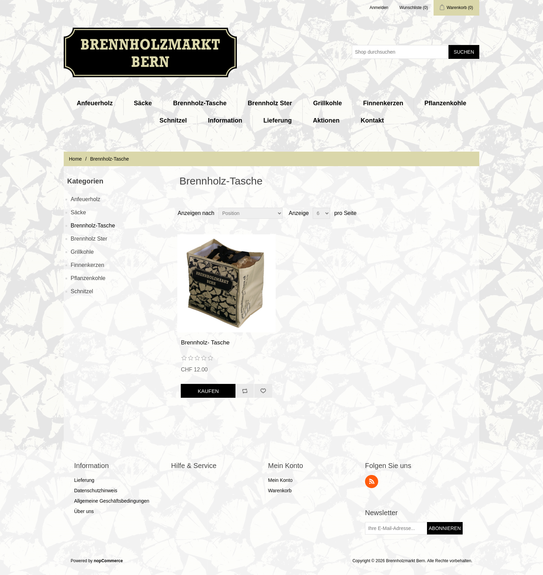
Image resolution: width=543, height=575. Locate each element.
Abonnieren (445, 528)
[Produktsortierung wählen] (251, 213)
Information (225, 120)
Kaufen (208, 391)
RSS (371, 481)
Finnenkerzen (383, 103)
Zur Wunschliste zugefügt (263, 391)
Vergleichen (244, 391)
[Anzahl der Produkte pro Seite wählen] (321, 213)
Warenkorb (280, 490)
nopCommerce (108, 560)
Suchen (464, 52)
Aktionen (326, 120)
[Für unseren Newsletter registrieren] (396, 528)
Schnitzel (173, 120)
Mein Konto (280, 480)
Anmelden (379, 7)
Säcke (143, 103)
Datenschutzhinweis (95, 490)
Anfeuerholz (95, 103)
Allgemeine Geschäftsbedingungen (111, 501)
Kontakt (372, 120)
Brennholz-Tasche (200, 103)
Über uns (84, 511)
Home (75, 159)
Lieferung (277, 120)
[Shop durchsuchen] (400, 52)
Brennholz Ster (270, 103)
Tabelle (461, 213)
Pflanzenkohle (445, 103)
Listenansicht (473, 213)
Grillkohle (327, 103)
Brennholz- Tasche (205, 342)
